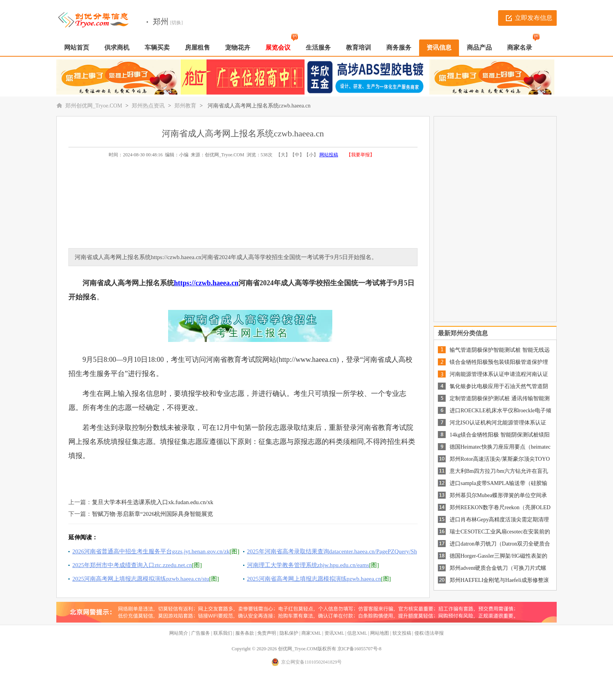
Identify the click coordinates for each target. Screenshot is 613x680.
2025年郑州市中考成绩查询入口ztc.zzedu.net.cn (132, 565)
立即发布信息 (533, 17)
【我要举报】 (360, 154)
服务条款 (244, 633)
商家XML (311, 633)
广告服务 (200, 633)
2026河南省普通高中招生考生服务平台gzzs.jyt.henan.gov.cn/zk (150, 551)
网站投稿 (328, 154)
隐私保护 (289, 633)
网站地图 (379, 633)
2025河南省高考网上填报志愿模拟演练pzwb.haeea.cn (314, 579)
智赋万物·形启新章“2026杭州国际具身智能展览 (152, 514)
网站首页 (76, 47)
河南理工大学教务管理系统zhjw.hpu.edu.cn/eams (308, 565)
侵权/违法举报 (429, 633)
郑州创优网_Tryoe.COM (93, 106)
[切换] (176, 22)
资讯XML (334, 633)
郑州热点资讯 (148, 106)
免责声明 (266, 633)
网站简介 (178, 633)
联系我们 (222, 633)
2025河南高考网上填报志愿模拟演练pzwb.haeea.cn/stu (140, 579)
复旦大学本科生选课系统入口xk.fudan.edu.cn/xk (152, 502)
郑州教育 (185, 106)
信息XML (357, 633)
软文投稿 (402, 633)
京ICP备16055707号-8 (359, 648)
